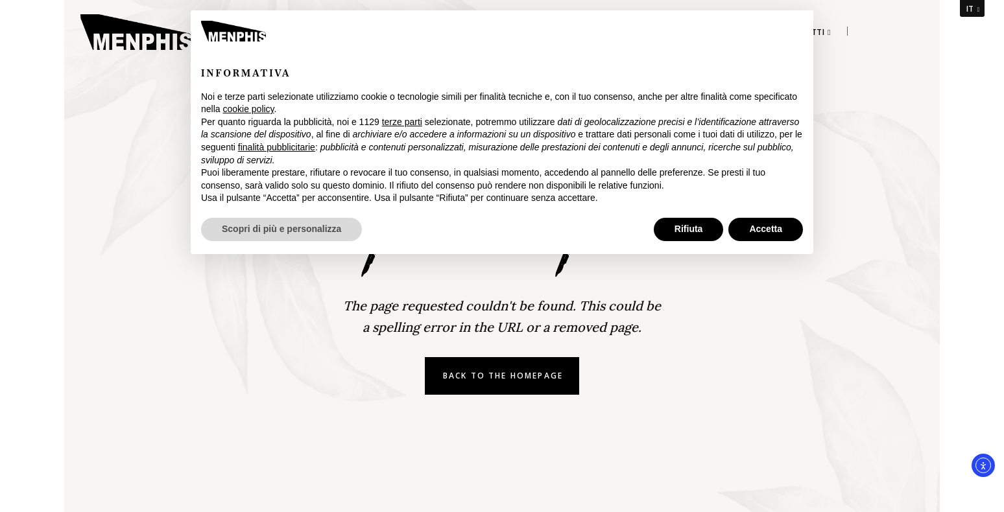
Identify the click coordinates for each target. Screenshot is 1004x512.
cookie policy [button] (248, 109)
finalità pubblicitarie (276, 147)
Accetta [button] (765, 229)
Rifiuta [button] (689, 229)
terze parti (402, 122)
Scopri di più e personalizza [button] (281, 229)
